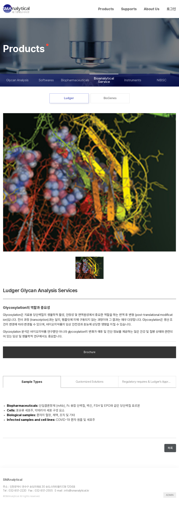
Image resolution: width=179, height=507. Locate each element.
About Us (151, 9)
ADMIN (170, 495)
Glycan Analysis (17, 80)
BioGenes (110, 98)
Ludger (69, 98)
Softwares (46, 80)
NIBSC (161, 80)
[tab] (32, 382)
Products (106, 9)
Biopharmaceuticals (75, 80)
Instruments (132, 80)
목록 (170, 448)
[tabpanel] (89, 182)
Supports (129, 9)
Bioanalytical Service (104, 80)
